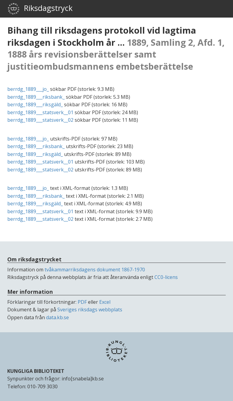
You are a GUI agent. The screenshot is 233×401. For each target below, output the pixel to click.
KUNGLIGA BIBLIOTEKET (35, 371)
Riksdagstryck (40, 9)
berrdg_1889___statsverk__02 (40, 120)
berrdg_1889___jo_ (28, 89)
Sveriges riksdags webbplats (89, 309)
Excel (104, 302)
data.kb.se (57, 317)
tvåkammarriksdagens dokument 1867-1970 (95, 269)
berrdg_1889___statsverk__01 (40, 112)
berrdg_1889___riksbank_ (36, 97)
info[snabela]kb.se (83, 378)
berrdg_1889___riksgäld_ (35, 104)
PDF (82, 302)
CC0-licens (166, 277)
